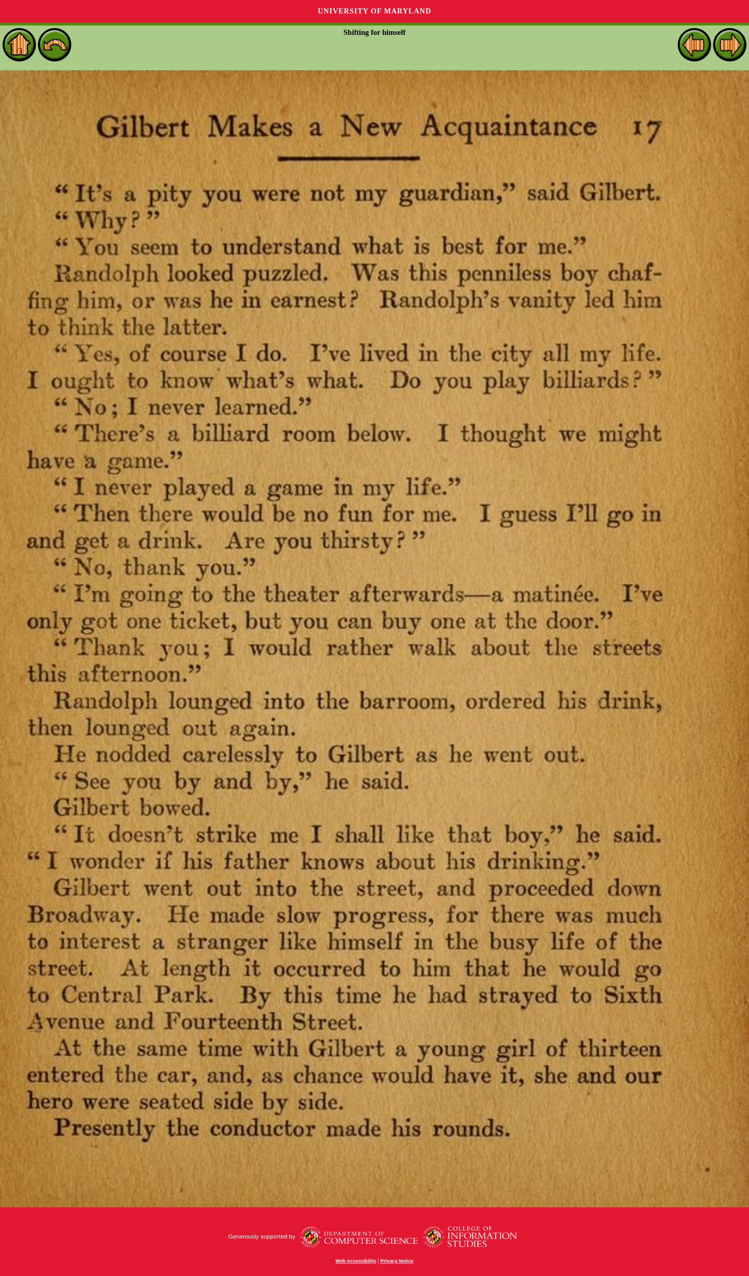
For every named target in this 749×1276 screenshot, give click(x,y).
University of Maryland (374, 11)
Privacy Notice (397, 1261)
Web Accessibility (355, 1261)
